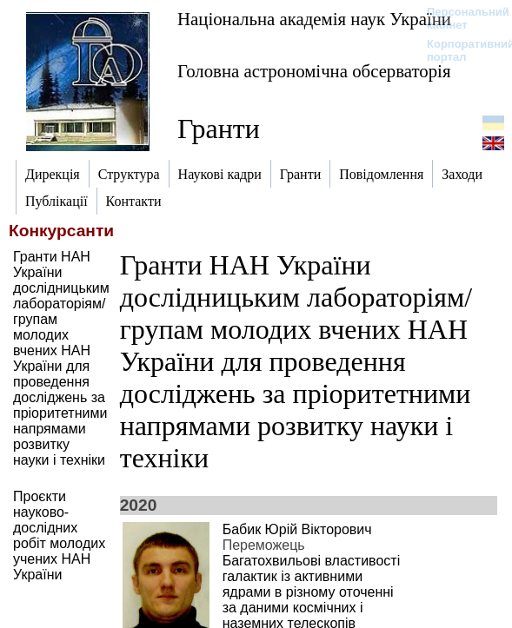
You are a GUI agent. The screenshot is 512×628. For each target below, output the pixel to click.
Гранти (218, 128)
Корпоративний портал (459, 50)
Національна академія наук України (314, 19)
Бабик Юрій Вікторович (297, 529)
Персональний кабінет (459, 18)
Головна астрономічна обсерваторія (313, 71)
